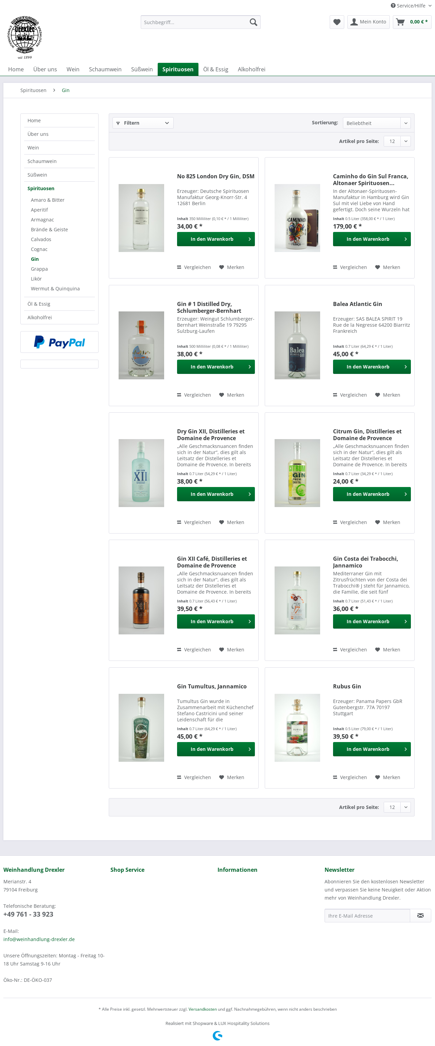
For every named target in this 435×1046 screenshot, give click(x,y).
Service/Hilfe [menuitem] (409, 5)
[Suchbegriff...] (201, 22)
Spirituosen (41, 188)
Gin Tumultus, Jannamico (212, 686)
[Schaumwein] (105, 69)
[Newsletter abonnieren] (420, 915)
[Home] (16, 69)
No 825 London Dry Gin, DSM (216, 176)
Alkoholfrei (40, 317)
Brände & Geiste (49, 229)
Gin (35, 259)
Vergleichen (194, 267)
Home (34, 120)
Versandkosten (203, 1009)
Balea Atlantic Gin (357, 304)
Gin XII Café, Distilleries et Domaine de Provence (212, 562)
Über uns (38, 134)
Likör (36, 278)
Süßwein (37, 175)
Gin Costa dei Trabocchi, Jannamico (365, 562)
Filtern (127, 123)
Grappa (39, 269)
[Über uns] (45, 69)
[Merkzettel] (337, 22)
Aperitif (39, 209)
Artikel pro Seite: (359, 141)
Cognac (39, 249)
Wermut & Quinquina (55, 288)
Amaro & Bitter (48, 200)
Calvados (41, 239)
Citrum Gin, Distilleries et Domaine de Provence (367, 434)
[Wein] (73, 69)
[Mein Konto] (368, 22)
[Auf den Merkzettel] (231, 267)
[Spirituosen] (178, 69)
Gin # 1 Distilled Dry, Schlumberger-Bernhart (209, 307)
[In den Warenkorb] (216, 239)
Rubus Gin (347, 686)
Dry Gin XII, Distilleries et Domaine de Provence (211, 434)
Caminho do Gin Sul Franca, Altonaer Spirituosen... (370, 179)
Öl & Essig (39, 304)
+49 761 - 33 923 (28, 914)
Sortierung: (325, 122)
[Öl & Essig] (215, 69)
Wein (33, 147)
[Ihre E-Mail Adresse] (367, 915)
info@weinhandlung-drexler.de (39, 939)
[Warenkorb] (412, 22)
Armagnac (42, 219)
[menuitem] (201, 25)
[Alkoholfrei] (251, 69)
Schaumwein (42, 161)
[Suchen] (253, 22)
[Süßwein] (142, 69)
